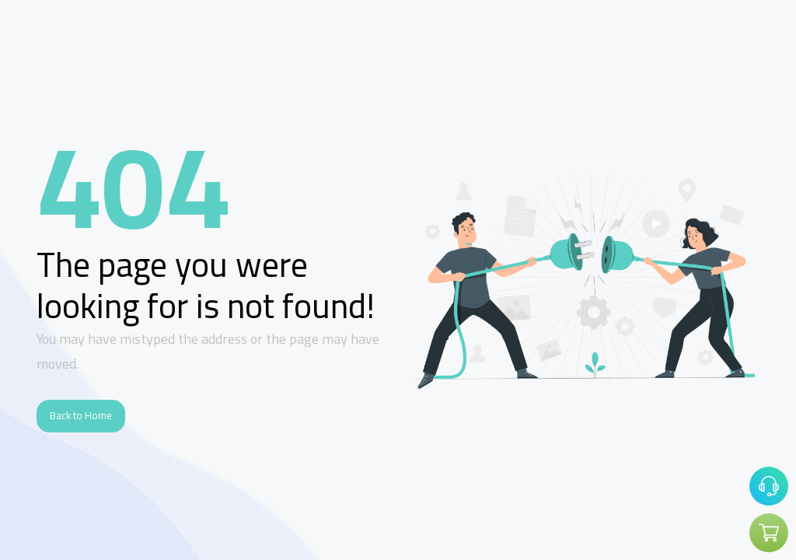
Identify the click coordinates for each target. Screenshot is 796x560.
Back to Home (81, 415)
